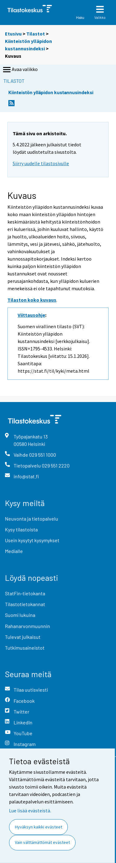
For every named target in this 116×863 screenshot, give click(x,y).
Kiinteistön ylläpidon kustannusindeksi (50, 92)
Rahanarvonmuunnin (27, 626)
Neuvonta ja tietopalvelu (31, 519)
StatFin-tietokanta (25, 593)
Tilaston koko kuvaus (31, 300)
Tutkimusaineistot (25, 648)
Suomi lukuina (20, 615)
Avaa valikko (20, 70)
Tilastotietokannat (25, 604)
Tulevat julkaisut (23, 637)
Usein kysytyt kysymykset (32, 540)
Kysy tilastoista (21, 529)
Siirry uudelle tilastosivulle (41, 163)
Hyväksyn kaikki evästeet (38, 827)
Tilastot (35, 34)
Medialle (14, 551)
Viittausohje (31, 315)
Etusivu (13, 34)
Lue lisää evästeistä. (30, 810)
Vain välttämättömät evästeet (42, 842)
